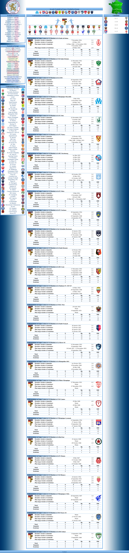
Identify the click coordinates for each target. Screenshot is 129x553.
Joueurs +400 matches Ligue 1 (13, 24)
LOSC (13, 97)
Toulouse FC (13, 119)
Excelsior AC (13, 162)
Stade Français (13, 147)
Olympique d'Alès (13, 171)
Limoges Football (13, 178)
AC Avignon (12, 208)
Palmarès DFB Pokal (13, 75)
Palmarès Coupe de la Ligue (13, 34)
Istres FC (12, 200)
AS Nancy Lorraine (12, 127)
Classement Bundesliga (13, 71)
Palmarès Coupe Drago (12, 36)
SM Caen (12, 139)
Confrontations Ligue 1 (13, 27)
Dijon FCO (13, 168)
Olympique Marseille (13, 88)
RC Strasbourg (13, 109)
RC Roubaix (13, 188)
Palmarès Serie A (13, 66)
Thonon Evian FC (13, 173)
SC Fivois (13, 164)
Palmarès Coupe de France (13, 33)
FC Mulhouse (13, 169)
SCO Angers (12, 125)
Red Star (12, 151)
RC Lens (12, 107)
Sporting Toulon (12, 156)
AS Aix (13, 206)
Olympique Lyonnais (13, 95)
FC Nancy (13, 146)
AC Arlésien (13, 210)
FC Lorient (13, 141)
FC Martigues (13, 183)
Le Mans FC (13, 161)
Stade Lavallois (13, 149)
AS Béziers (13, 203)
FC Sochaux (12, 104)
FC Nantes (13, 105)
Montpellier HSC (13, 114)
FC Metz (12, 110)
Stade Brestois (13, 136)
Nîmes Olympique (13, 117)
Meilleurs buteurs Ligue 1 (13, 21)
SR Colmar (13, 193)
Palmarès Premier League (13, 51)
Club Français (13, 211)
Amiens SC (13, 186)
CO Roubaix (12, 157)
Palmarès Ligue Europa (12, 80)
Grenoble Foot (13, 176)
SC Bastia (13, 120)
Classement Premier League (13, 50)
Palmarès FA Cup (13, 53)
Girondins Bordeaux (13, 92)
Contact (64, 551)
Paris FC (12, 181)
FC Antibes (13, 166)
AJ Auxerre (13, 115)
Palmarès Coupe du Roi (13, 61)
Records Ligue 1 (13, 38)
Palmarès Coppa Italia (13, 68)
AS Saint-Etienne (13, 93)
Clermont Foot (13, 184)
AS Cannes (13, 134)
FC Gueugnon (13, 194)
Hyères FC (13, 213)
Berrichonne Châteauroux (13, 205)
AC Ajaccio (13, 154)
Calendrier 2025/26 (12, 17)
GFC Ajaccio (13, 198)
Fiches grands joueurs (13, 29)
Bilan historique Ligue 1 (13, 26)
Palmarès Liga (13, 60)
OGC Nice (13, 98)
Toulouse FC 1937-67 (13, 132)
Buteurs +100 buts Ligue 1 (12, 22)
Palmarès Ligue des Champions (13, 76)
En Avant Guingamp (13, 152)
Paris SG (12, 100)
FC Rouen (13, 137)
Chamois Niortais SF (13, 191)
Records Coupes (13, 39)
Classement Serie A (12, 65)
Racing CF (13, 124)
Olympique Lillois (13, 159)
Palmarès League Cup (13, 55)
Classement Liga (13, 58)
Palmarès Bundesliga (13, 73)
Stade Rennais (13, 102)
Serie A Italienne (13, 63)
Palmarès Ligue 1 (13, 31)
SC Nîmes (13, 189)
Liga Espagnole (13, 56)
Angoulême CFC (13, 179)
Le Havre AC (13, 130)
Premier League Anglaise (13, 48)
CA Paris (12, 196)
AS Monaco (13, 90)
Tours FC (12, 174)
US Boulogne (13, 201)
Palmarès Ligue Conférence (13, 82)
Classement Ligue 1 (12, 19)
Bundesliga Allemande (12, 70)
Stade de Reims (13, 112)
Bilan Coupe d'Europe (13, 41)
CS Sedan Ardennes (12, 129)
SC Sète (13, 144)
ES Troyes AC (13, 142)
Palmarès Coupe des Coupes (13, 78)
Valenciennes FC (13, 122)
